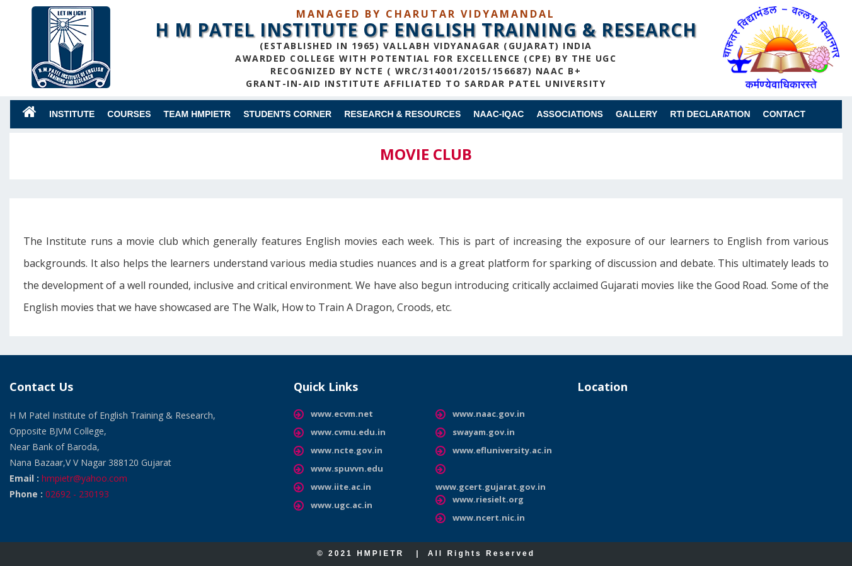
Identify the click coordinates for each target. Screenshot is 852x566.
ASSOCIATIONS (569, 114)
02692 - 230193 (77, 494)
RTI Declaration (710, 114)
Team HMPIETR (197, 114)
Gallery (636, 114)
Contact (784, 114)
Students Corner (287, 114)
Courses (129, 114)
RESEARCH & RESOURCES (402, 114)
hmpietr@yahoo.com (84, 478)
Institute (72, 114)
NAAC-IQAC (498, 114)
